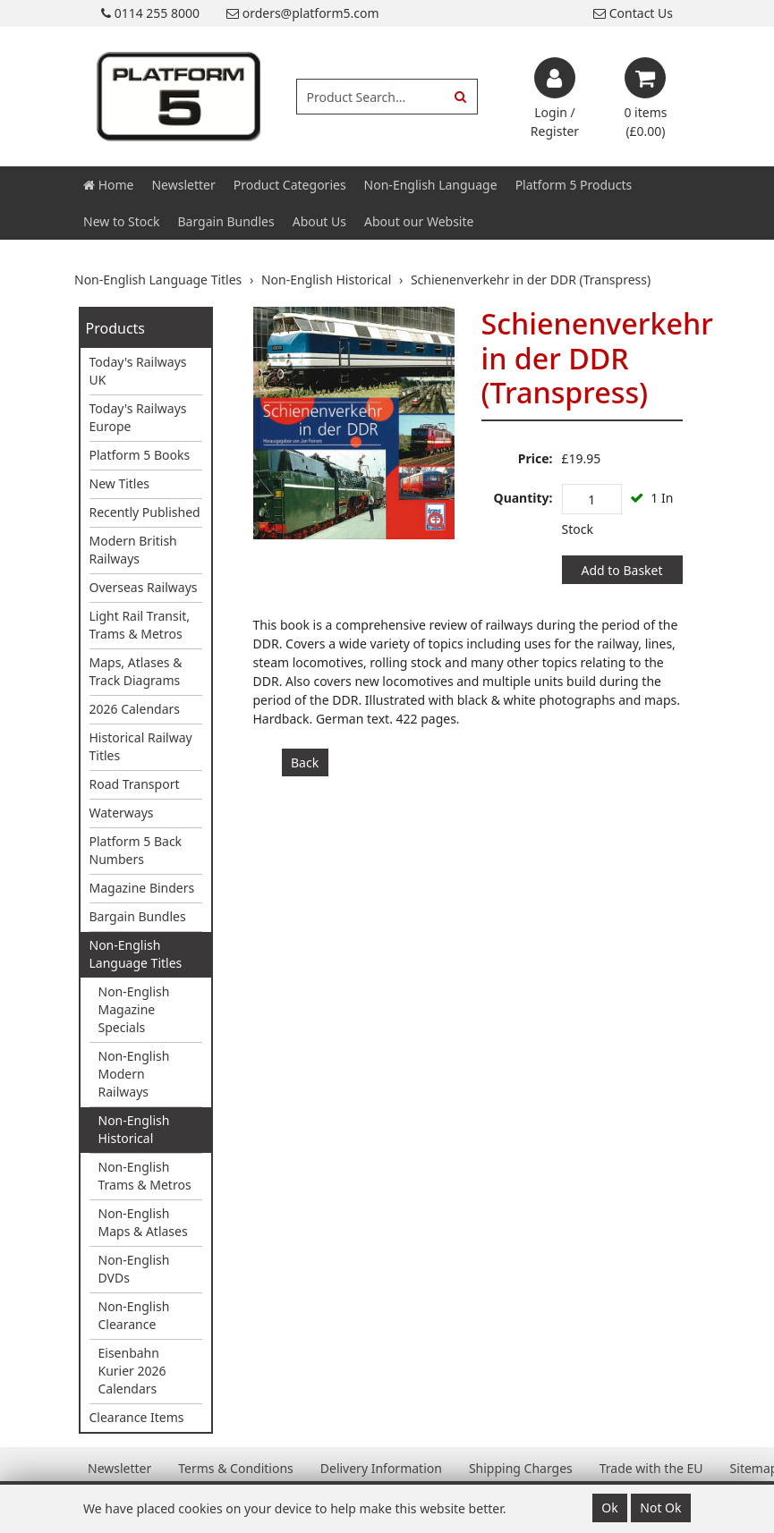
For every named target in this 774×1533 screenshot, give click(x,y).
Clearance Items (136, 1417)
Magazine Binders (142, 887)
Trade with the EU (651, 1468)
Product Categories (290, 184)
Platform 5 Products (574, 184)
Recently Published (144, 512)
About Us (319, 221)
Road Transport (134, 783)
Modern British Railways (133, 549)
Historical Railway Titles (140, 746)
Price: (535, 458)
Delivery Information (381, 1468)
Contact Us (633, 12)
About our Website (418, 221)
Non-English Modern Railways (134, 1073)
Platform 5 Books (140, 454)
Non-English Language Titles (136, 953)
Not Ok (660, 1507)
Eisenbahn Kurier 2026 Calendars (132, 1370)
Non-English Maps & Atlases (143, 1222)
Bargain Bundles (225, 221)
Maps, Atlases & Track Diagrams (136, 671)
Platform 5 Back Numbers (136, 850)
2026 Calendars (135, 708)
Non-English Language (431, 184)
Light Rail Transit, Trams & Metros (140, 624)
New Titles (119, 483)
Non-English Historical (134, 1129)
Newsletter (183, 184)
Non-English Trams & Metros (144, 1175)
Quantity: (523, 497)
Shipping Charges (521, 1468)
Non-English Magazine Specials (134, 1009)
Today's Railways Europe (138, 417)
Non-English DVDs (134, 1268)
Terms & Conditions (235, 1468)
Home (108, 184)
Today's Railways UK (138, 370)
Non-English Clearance (134, 1315)
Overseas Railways (143, 587)
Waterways (121, 812)
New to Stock (121, 221)
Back (305, 762)
